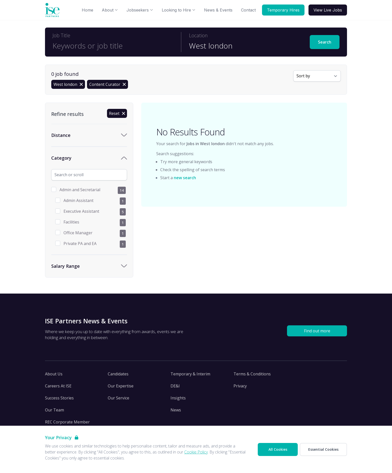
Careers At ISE (58, 386)
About (110, 10)
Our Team (54, 410)
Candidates (118, 374)
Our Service (118, 398)
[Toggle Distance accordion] (89, 135)
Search (324, 42)
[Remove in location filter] (68, 84)
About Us (53, 374)
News (175, 410)
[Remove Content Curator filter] (107, 84)
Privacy (240, 386)
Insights (178, 398)
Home (87, 10)
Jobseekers (139, 10)
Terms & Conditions (252, 374)
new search (185, 177)
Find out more (317, 331)
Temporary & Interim (190, 374)
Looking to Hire (179, 10)
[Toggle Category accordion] (89, 158)
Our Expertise (121, 386)
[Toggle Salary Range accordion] (89, 266)
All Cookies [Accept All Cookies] (277, 449)
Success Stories (59, 398)
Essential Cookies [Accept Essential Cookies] (323, 449)
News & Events (218, 10)
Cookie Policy (196, 452)
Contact (248, 10)
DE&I (175, 386)
